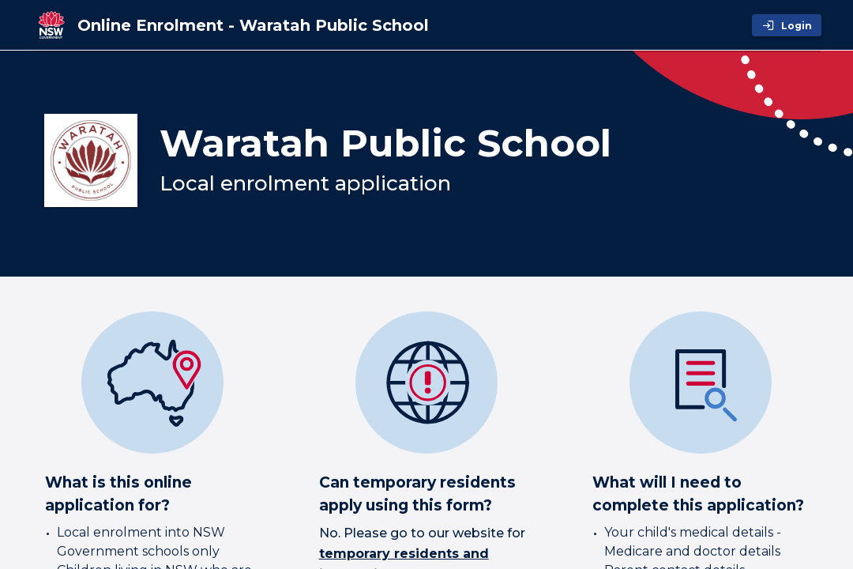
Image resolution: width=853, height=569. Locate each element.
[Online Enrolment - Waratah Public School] (253, 25)
